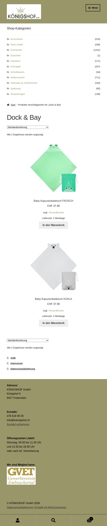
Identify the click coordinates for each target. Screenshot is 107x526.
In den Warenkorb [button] (53, 225)
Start (13, 104)
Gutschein (16, 55)
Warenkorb (82, 518)
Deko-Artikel (17, 44)
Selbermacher (18, 77)
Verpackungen (18, 94)
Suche (53, 520)
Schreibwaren (18, 72)
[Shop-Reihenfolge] (28, 127)
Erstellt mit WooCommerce (50, 507)
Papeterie (15, 61)
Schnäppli (16, 66)
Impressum (17, 363)
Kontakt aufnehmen (18, 424)
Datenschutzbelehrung (23, 369)
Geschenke (16, 50)
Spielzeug (16, 88)
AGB (13, 358)
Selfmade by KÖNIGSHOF (24, 83)
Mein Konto (18, 520)
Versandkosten (56, 212)
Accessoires (17, 39)
